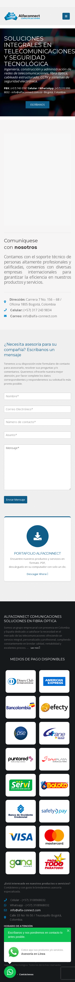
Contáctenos (26, 974)
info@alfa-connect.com (25, 910)
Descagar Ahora (37, 574)
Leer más (35, 647)
